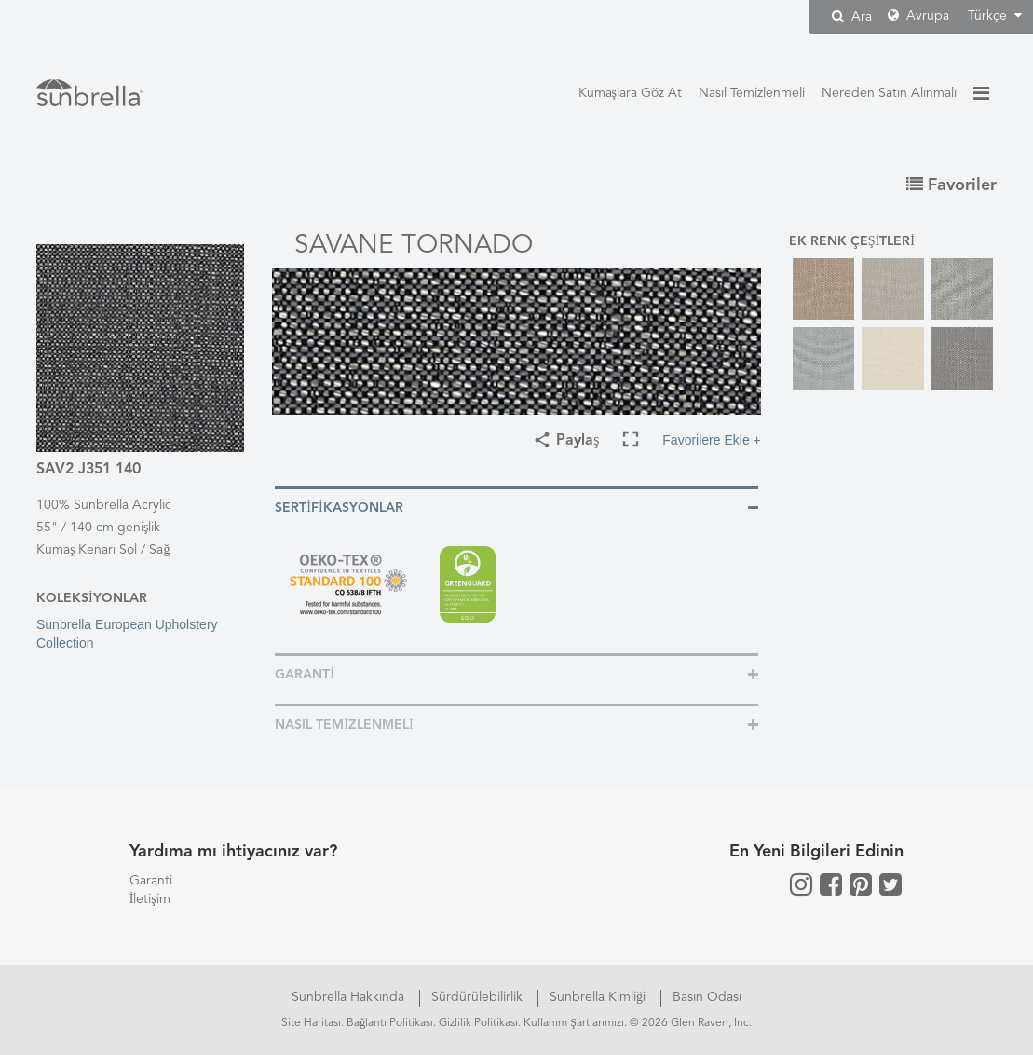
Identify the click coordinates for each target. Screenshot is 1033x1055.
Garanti (150, 880)
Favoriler (951, 185)
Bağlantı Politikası (390, 1023)
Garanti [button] (304, 674)
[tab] (516, 506)
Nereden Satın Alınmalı (889, 93)
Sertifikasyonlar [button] (338, 507)
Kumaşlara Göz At (630, 93)
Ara (852, 16)
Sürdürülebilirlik (478, 997)
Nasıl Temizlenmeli (752, 93)
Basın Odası (707, 997)
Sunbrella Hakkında (350, 997)
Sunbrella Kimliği (599, 997)
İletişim (149, 899)
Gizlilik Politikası (478, 1023)
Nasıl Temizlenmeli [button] (344, 725)
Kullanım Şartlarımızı (573, 1023)
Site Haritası (311, 1023)
